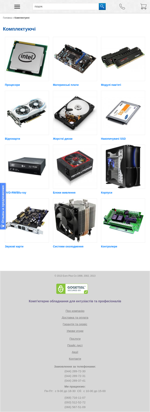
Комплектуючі (21, 17)
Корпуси (106, 192)
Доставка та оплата (75, 317)
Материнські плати (66, 84)
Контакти (75, 358)
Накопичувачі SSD (113, 138)
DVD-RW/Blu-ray (15, 192)
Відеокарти (12, 138)
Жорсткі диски (62, 138)
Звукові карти (14, 246)
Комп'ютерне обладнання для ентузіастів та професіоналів (75, 301)
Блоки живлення (64, 192)
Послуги (75, 338)
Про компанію (75, 310)
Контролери (109, 246)
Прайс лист (75, 345)
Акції (75, 352)
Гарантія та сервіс (75, 324)
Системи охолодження (68, 246)
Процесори (12, 84)
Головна (7, 17)
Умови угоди (75, 330)
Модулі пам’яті (111, 84)
